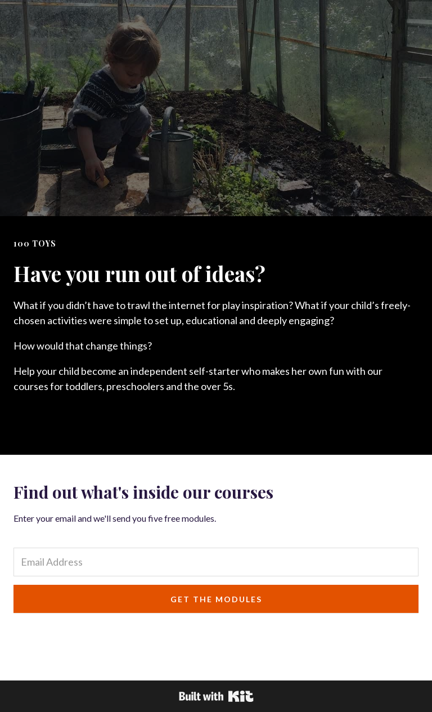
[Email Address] (216, 562)
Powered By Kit (216, 696)
